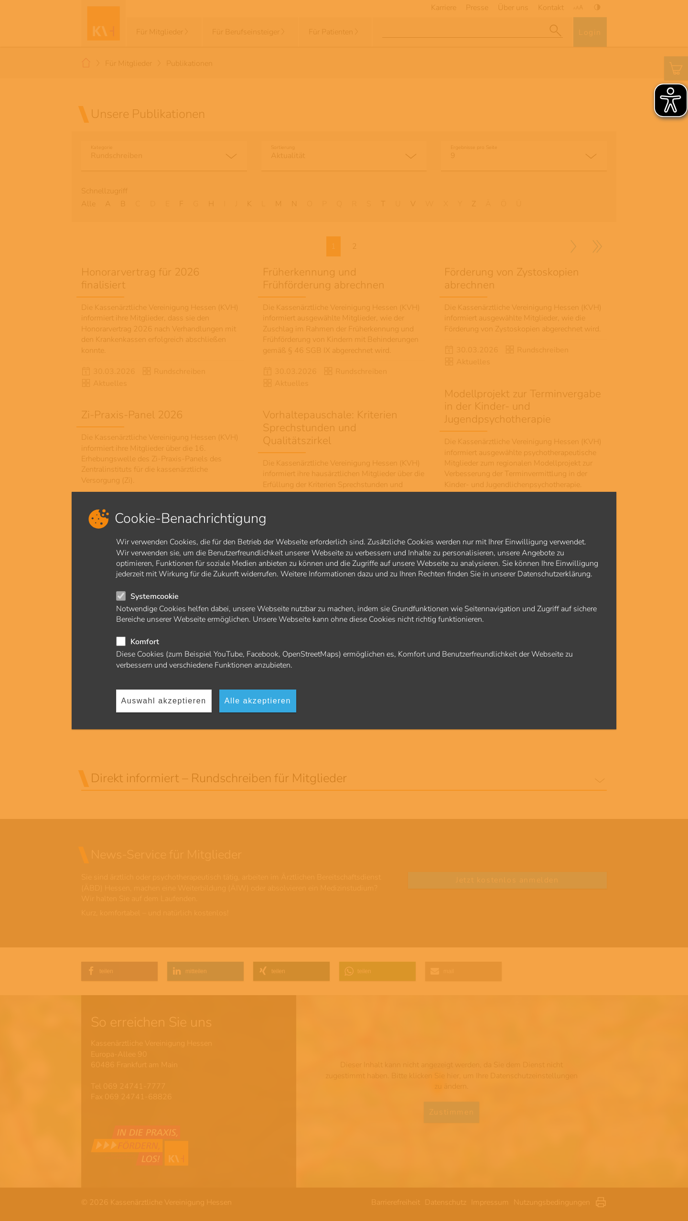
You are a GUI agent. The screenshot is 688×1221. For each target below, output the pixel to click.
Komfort (144, 642)
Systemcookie (154, 596)
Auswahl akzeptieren (163, 701)
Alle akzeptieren (258, 701)
